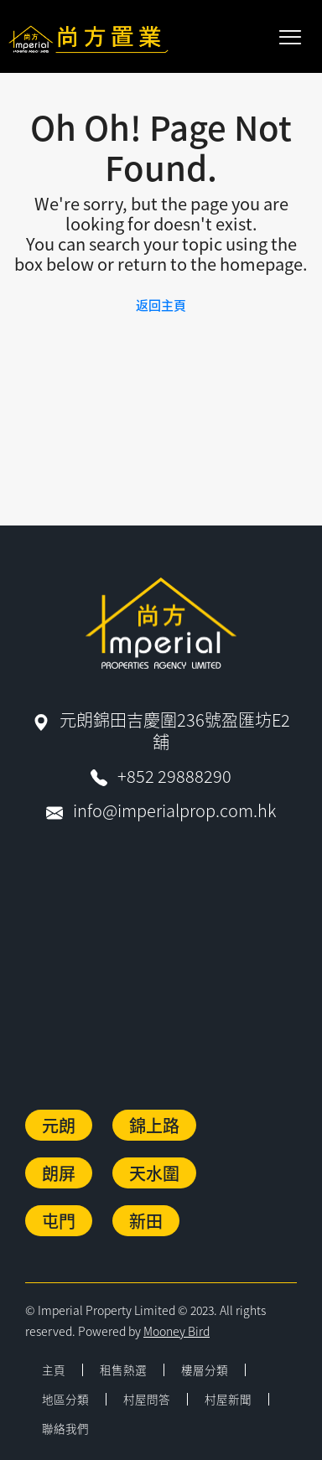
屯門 (58, 1221)
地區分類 (65, 1398)
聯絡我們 (65, 1428)
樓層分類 (204, 1369)
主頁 (53, 1369)
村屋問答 (146, 1398)
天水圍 (154, 1173)
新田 (146, 1221)
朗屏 (58, 1173)
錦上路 (154, 1125)
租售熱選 (123, 1369)
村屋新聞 (228, 1398)
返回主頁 (161, 304)
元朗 (58, 1125)
